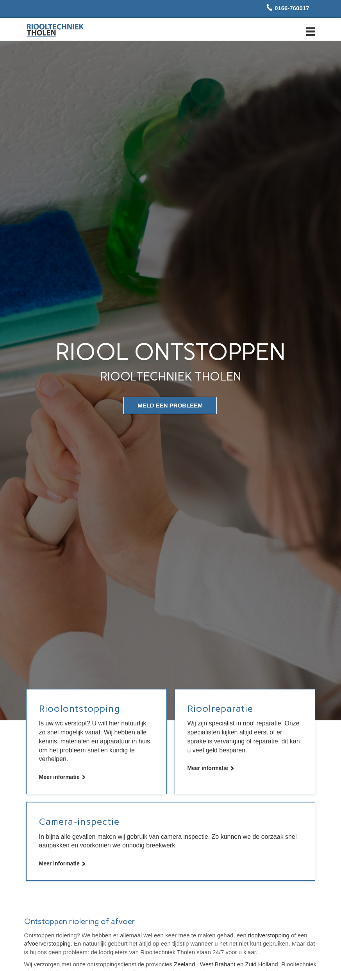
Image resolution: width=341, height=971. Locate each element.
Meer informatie (59, 777)
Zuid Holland (261, 964)
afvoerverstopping (47, 943)
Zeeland (184, 964)
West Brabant (218, 964)
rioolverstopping (268, 935)
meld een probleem (170, 405)
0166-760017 (291, 8)
